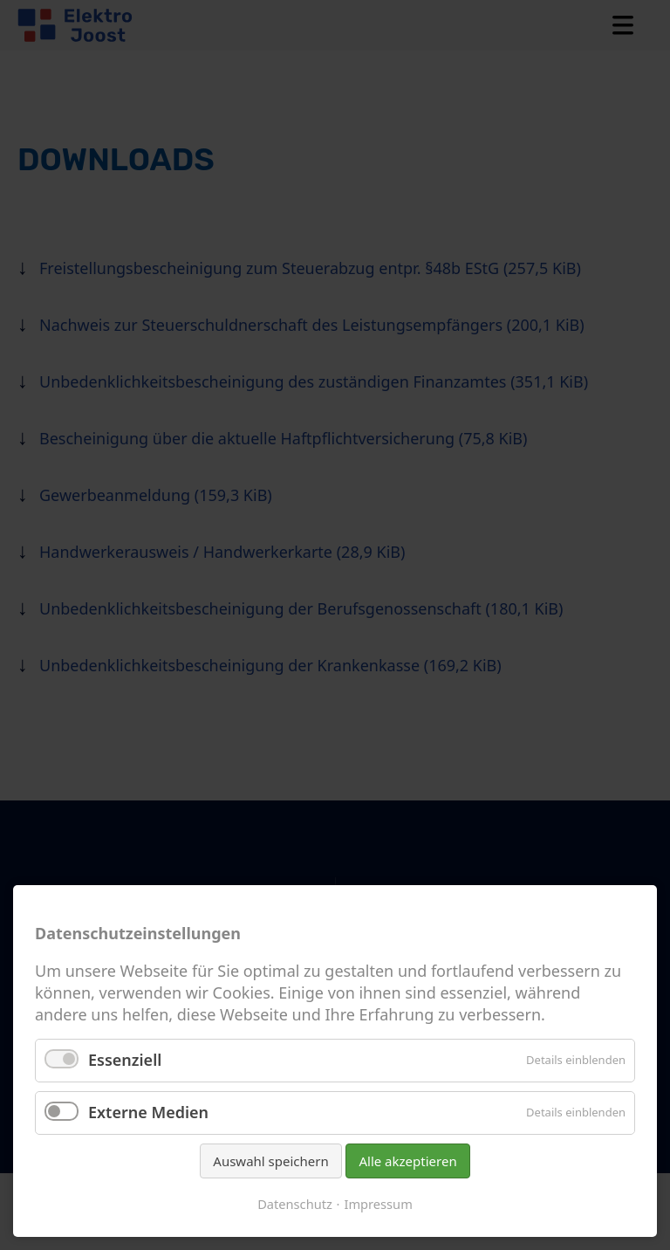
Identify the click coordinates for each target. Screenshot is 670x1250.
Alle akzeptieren (407, 1161)
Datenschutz (294, 1203)
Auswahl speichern (270, 1161)
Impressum (378, 1203)
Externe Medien (148, 1112)
